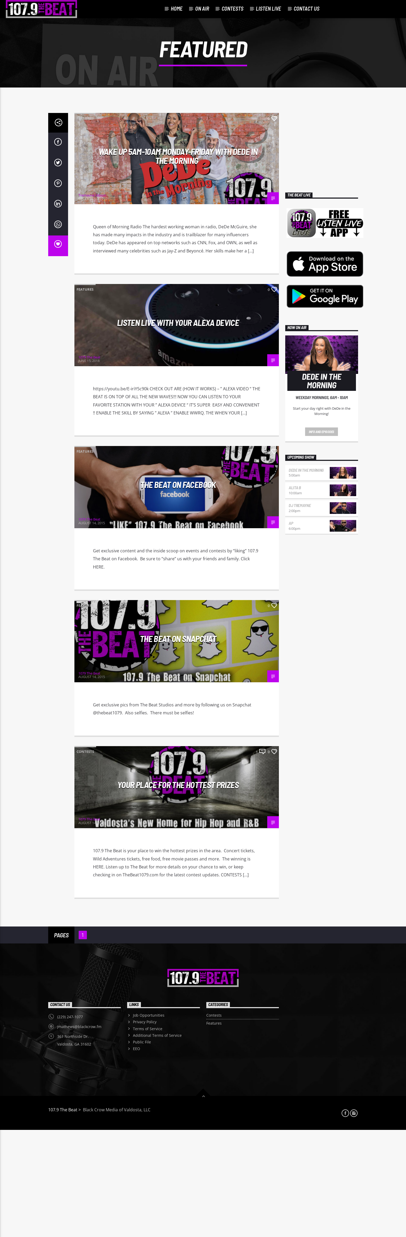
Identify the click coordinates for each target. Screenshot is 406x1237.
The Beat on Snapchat (178, 746)
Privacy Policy (145, 1128)
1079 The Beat (89, 464)
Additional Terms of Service (157, 1142)
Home (176, 8)
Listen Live (268, 8)
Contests (232, 8)
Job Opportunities (148, 1122)
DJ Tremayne (300, 612)
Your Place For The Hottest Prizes (178, 892)
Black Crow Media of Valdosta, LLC (116, 1217)
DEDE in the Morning (306, 577)
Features (85, 225)
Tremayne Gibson (92, 302)
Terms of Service (147, 1135)
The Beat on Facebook (178, 592)
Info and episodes (321, 539)
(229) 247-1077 (70, 1123)
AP (291, 630)
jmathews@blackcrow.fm (79, 1133)
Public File (142, 1149)
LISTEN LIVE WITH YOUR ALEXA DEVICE (178, 430)
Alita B (295, 594)
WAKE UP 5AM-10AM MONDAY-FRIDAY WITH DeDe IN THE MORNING (178, 263)
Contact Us (306, 8)
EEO (136, 1155)
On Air (202, 8)
